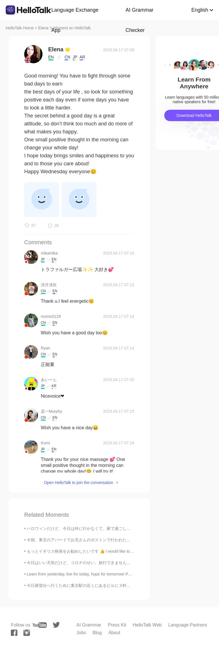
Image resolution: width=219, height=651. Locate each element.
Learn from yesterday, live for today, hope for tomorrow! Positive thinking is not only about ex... (110, 574)
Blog (97, 632)
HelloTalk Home (20, 28)
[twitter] (56, 625)
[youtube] (40, 625)
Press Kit (117, 624)
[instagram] (26, 633)
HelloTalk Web (147, 624)
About (114, 632)
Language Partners (187, 624)
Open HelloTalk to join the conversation (78, 482)
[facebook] (14, 633)
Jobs (81, 632)
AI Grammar (88, 624)
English (199, 10)
